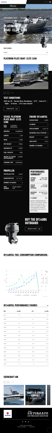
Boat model (8, 48)
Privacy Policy (32, 426)
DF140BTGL (23, 18)
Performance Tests (10, 18)
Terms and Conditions (21, 426)
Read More (35, 398)
